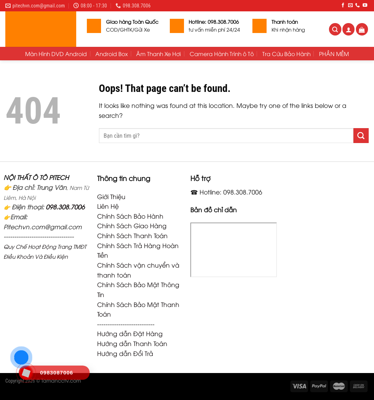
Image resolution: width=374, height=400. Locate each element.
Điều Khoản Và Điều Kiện (36, 256)
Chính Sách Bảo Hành (130, 216)
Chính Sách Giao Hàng (132, 225)
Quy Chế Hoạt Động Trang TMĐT (45, 246)
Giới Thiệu (111, 196)
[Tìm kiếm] (335, 29)
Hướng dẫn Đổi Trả (125, 353)
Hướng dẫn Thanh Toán (132, 343)
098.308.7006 (65, 206)
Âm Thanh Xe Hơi (158, 53)
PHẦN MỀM (334, 53)
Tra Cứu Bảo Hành (286, 53)
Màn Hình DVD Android (56, 53)
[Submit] (361, 135)
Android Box (111, 53)
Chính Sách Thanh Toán (132, 235)
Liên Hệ (108, 206)
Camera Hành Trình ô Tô (222, 53)
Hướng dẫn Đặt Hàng (130, 333)
